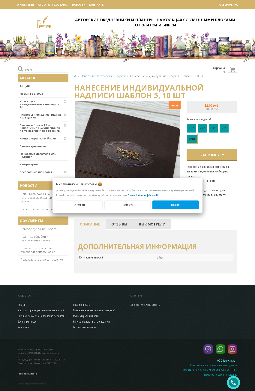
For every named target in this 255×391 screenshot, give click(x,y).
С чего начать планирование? (41, 209)
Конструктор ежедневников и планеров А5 (39, 104)
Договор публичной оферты (39, 229)
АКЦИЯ (25, 86)
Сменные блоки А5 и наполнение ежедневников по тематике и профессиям (40, 128)
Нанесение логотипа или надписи (38, 155)
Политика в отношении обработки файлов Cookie (38, 250)
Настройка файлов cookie (27, 373)
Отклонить (79, 205)
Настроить (127, 205)
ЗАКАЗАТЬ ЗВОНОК (235, 382)
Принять (175, 205)
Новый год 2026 (31, 93)
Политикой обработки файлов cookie (143, 195)
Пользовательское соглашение (42, 259)
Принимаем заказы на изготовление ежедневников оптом (40, 197)
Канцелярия (29, 164)
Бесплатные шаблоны (36, 172)
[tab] (90, 224)
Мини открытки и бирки (38, 138)
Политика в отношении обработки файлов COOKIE (210, 370)
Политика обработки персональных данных (35, 238)
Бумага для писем (33, 146)
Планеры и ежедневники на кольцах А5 (40, 116)
